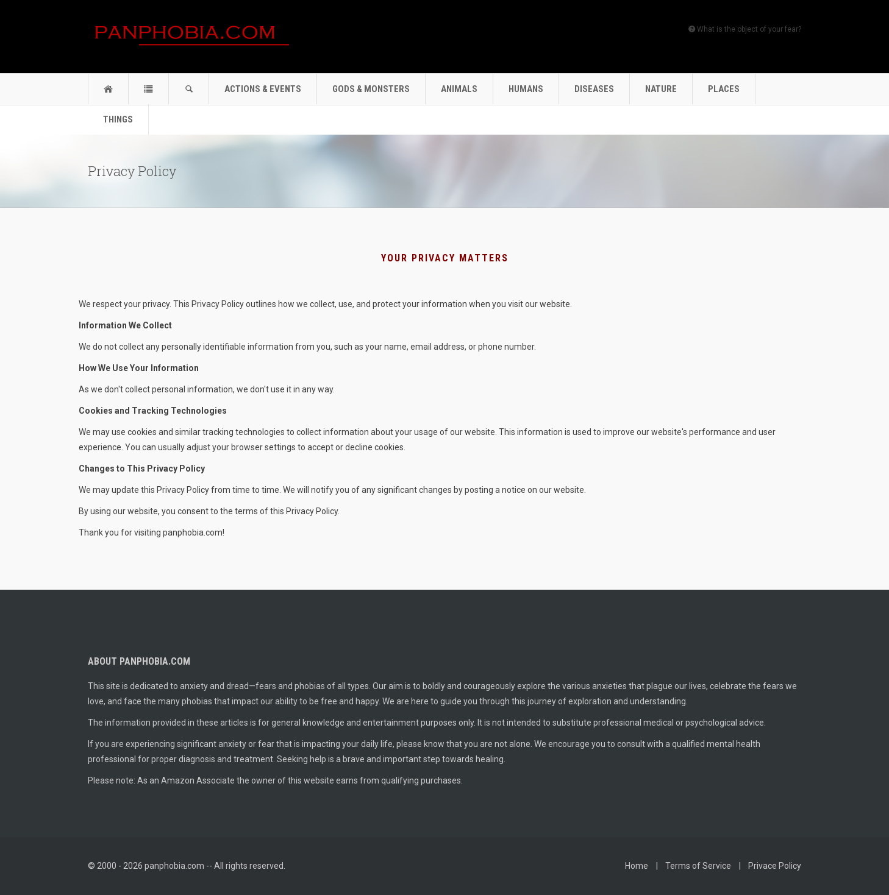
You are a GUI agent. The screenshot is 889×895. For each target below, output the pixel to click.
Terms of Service (698, 866)
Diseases (594, 88)
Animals (459, 88)
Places (724, 88)
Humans (526, 88)
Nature (661, 88)
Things (118, 119)
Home (636, 866)
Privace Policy (774, 866)
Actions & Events (262, 88)
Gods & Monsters (371, 88)
